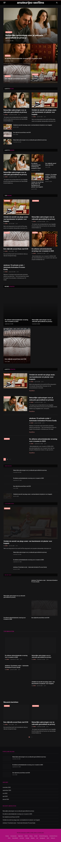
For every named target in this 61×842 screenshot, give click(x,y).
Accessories (13, 836)
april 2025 (5, 796)
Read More (32, 390)
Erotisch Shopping (43, 836)
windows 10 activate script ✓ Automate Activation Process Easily (51, 177)
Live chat (22, 838)
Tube (48, 838)
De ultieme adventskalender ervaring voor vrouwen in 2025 (23, 58)
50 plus (7, 836)
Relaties (33, 838)
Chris (6, 114)
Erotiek (35, 836)
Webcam (53, 838)
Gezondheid (9, 32)
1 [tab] (29, 737)
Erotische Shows (53, 836)
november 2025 (7, 787)
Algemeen (7, 55)
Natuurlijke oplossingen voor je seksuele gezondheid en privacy (24, 36)
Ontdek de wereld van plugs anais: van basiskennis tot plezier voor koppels (44, 77)
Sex (37, 838)
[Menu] (4, 2)
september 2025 (7, 790)
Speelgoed (35, 74)
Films (9, 838)
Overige (27, 838)
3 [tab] (32, 737)
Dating (30, 836)
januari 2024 (6, 799)
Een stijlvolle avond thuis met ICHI (15, 78)
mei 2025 (5, 793)
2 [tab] (30, 737)
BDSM (26, 836)
